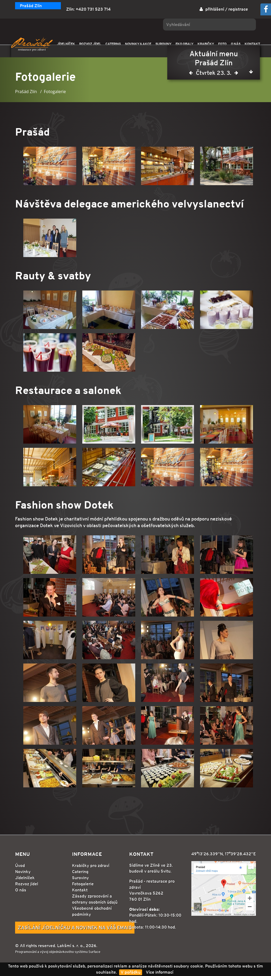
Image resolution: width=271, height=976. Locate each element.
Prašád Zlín (31, 5)
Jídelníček (25, 877)
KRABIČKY (205, 44)
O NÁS (235, 44)
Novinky (23, 871)
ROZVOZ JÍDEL (90, 44)
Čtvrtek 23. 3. (213, 74)
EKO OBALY (184, 44)
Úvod (20, 865)
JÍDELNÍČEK (66, 44)
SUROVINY (163, 44)
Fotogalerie (83, 884)
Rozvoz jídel (26, 884)
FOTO (222, 44)
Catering (80, 871)
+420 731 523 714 (93, 9)
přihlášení (214, 9)
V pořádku (131, 972)
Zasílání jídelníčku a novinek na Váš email (75, 927)
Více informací (159, 972)
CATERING (113, 44)
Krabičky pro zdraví (90, 865)
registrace (238, 9)
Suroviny (80, 877)
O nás (20, 890)
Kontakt (80, 890)
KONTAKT (252, 44)
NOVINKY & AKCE (138, 44)
